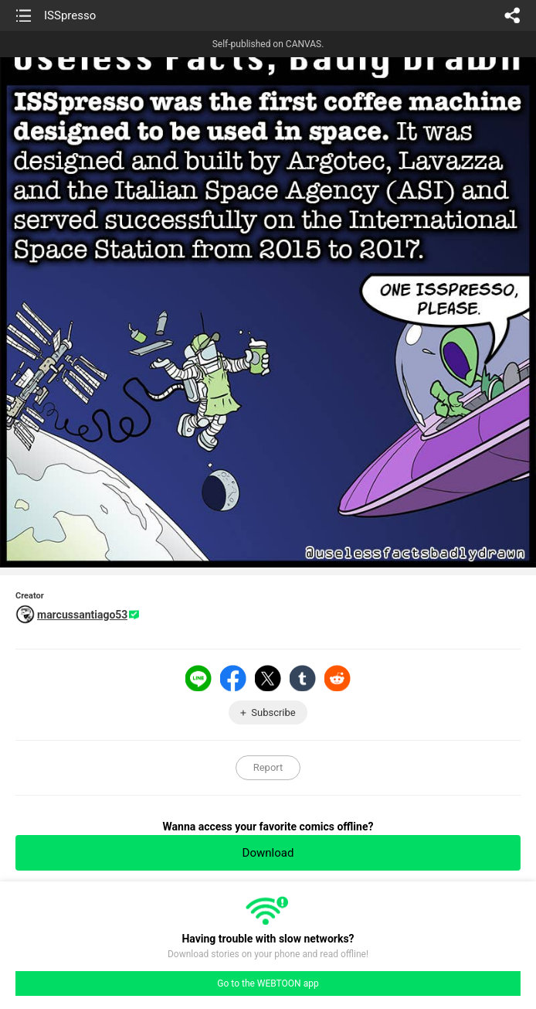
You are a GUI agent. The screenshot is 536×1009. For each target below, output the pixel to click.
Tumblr (303, 678)
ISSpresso (70, 15)
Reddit (337, 678)
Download (268, 853)
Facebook (233, 678)
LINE (198, 678)
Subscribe (273, 712)
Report (268, 767)
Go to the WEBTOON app (267, 983)
